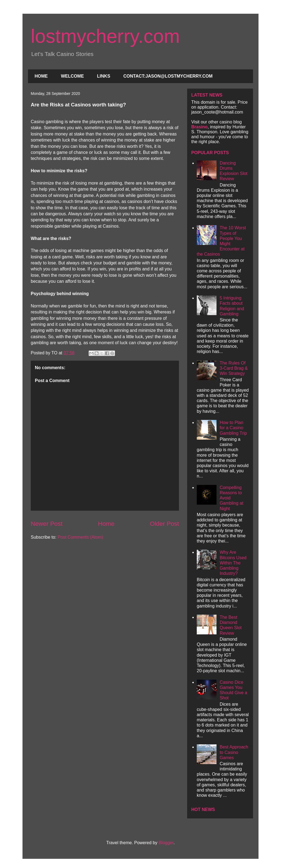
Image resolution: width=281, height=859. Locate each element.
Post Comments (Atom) (80, 537)
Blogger (166, 842)
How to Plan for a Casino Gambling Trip (233, 427)
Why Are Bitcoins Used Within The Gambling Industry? (233, 563)
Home (106, 523)
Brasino (199, 127)
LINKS (103, 76)
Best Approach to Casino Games (234, 752)
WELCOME (72, 76)
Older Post (164, 523)
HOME (41, 76)
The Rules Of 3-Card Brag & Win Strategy (234, 368)
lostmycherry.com (105, 36)
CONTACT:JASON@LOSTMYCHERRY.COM (168, 76)
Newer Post (47, 523)
